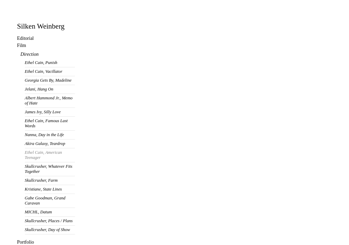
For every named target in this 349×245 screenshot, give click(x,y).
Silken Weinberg (40, 26)
